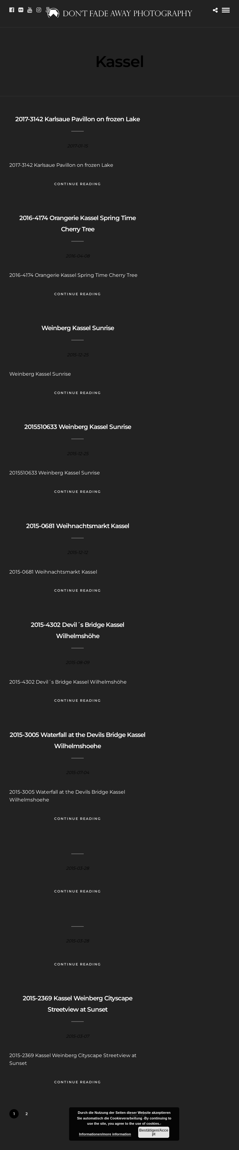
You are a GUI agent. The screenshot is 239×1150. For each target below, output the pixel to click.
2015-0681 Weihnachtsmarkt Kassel (77, 526)
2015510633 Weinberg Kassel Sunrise (77, 427)
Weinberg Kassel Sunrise (77, 328)
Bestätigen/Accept (153, 1132)
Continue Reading (77, 184)
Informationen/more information (105, 1134)
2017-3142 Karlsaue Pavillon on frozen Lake (77, 119)
